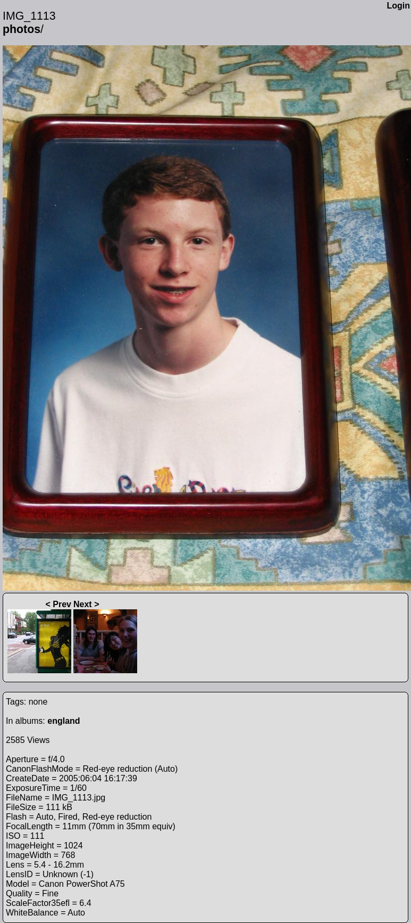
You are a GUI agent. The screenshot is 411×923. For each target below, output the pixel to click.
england (63, 720)
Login (398, 5)
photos (21, 29)
